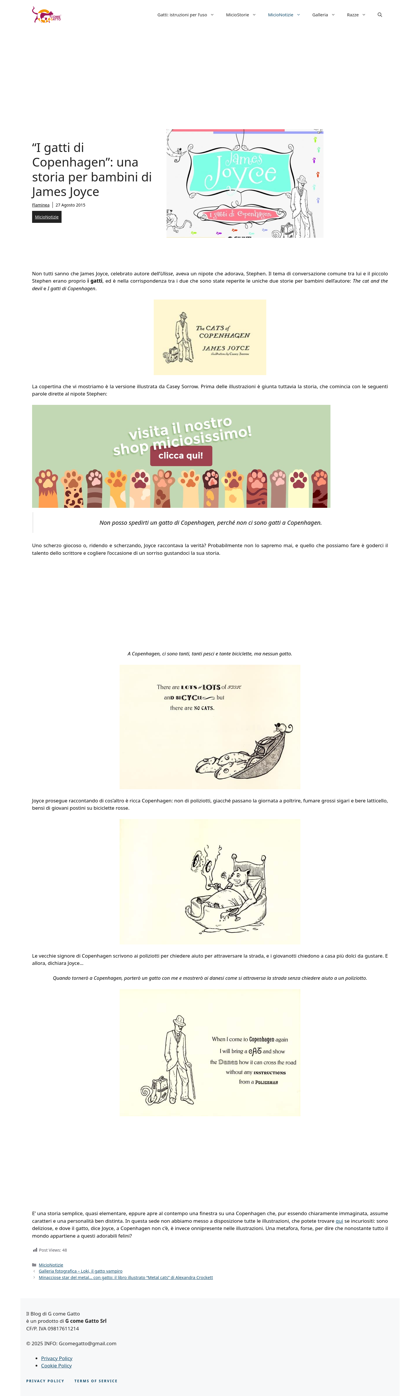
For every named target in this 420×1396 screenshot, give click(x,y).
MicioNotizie (287, 14)
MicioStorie (244, 14)
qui (339, 1220)
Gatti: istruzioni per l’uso (189, 14)
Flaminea (41, 205)
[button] (380, 14)
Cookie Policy (56, 1365)
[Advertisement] (210, 73)
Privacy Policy (56, 1358)
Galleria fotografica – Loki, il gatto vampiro (81, 1271)
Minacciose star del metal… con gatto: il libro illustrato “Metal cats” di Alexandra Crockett (126, 1277)
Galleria (326, 14)
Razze (359, 14)
